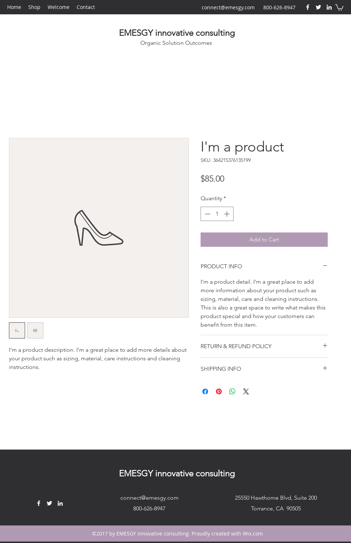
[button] (339, 7)
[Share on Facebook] (205, 391)
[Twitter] (318, 7)
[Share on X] (246, 391)
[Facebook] (307, 7)
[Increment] (227, 214)
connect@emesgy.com (228, 7)
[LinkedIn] (329, 7)
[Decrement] (207, 214)
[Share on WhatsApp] (232, 391)
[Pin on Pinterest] (219, 391)
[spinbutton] (217, 214)
